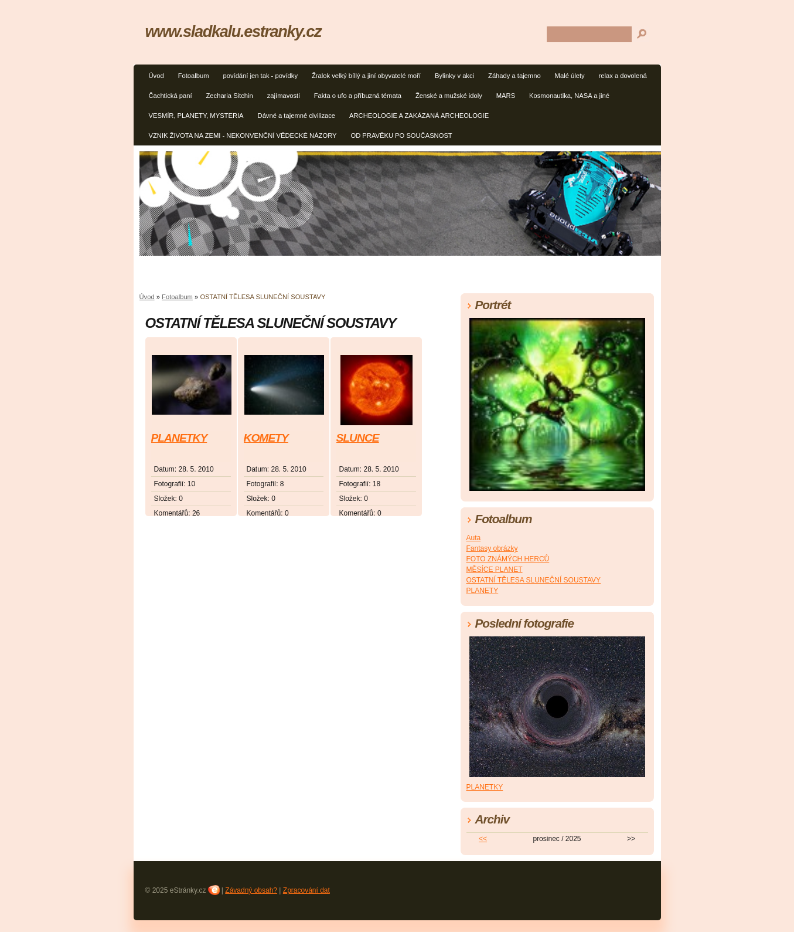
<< (483, 839)
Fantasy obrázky (492, 548)
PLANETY (482, 591)
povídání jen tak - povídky (260, 75)
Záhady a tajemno (514, 75)
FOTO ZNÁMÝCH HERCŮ (508, 559)
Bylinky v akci (454, 75)
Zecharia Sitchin (229, 95)
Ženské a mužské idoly (448, 95)
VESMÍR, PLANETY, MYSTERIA (196, 115)
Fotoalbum (193, 75)
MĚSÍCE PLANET (494, 569)
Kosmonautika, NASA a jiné (569, 95)
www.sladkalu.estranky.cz (233, 31)
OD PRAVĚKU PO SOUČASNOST (401, 135)
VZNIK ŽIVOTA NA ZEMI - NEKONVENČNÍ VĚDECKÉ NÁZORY (243, 135)
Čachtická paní (170, 95)
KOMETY (266, 438)
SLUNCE (357, 438)
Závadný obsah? (251, 890)
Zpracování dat (306, 890)
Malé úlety (570, 75)
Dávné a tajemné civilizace (296, 115)
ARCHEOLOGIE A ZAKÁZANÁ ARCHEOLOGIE (419, 115)
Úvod (156, 75)
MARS (505, 95)
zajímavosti (283, 95)
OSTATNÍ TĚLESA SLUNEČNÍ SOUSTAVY (533, 580)
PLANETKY (179, 438)
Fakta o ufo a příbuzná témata (357, 95)
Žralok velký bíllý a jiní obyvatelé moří (366, 75)
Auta (473, 538)
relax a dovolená (623, 75)
